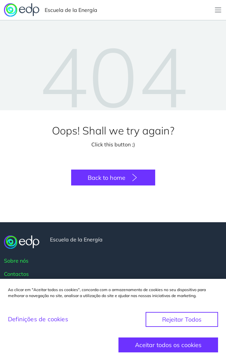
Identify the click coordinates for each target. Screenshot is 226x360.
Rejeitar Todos (182, 323)
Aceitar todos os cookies (168, 348)
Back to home (106, 177)
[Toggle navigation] (218, 10)
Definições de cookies (38, 323)
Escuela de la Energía (50, 10)
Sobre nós (16, 260)
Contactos (16, 274)
